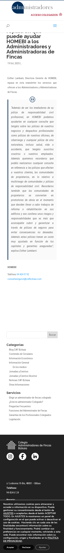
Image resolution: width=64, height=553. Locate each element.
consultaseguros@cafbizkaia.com (24, 279)
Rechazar (26, 547)
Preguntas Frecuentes (20, 406)
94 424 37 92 (23, 274)
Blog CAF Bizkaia (17, 349)
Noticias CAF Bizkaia (19, 380)
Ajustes (42, 547)
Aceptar (10, 547)
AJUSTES (8, 513)
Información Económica (21, 358)
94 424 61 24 (12, 492)
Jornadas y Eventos (18, 371)
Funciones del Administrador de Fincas (28, 410)
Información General (19, 362)
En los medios (20, 367)
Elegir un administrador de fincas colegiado (30, 397)
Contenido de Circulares (21, 353)
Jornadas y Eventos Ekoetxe (23, 375)
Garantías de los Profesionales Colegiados (30, 415)
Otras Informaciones (19, 384)
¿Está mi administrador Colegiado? (26, 401)
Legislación (14, 419)
